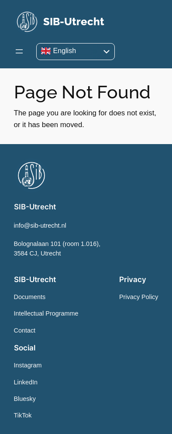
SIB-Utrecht (73, 21)
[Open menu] (19, 51)
